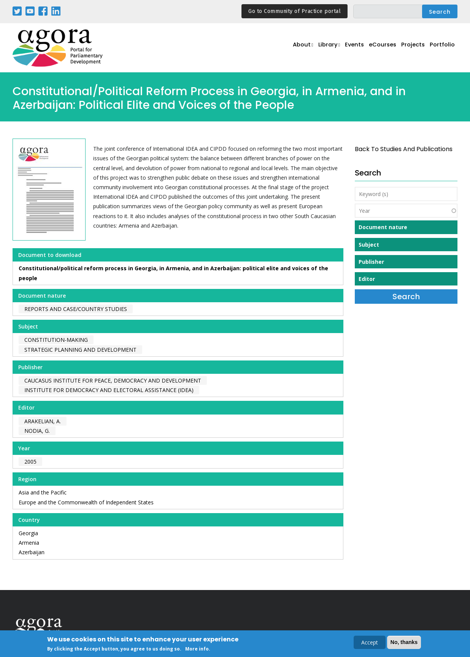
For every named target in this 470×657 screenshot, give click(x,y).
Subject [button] (369, 244)
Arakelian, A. (42, 421)
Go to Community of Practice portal (294, 11)
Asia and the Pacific (43, 492)
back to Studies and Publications (404, 149)
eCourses (377, 48)
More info (197, 649)
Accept (369, 642)
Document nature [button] (383, 227)
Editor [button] (367, 278)
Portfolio (442, 48)
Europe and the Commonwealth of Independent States (86, 502)
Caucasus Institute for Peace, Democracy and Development (112, 380)
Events (347, 48)
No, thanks (404, 642)
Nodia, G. (37, 430)
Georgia (28, 533)
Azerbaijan (31, 552)
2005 (30, 461)
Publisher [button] (371, 261)
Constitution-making (56, 339)
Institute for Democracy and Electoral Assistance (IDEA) (109, 390)
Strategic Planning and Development (80, 349)
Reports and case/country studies (75, 309)
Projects (410, 48)
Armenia (29, 542)
